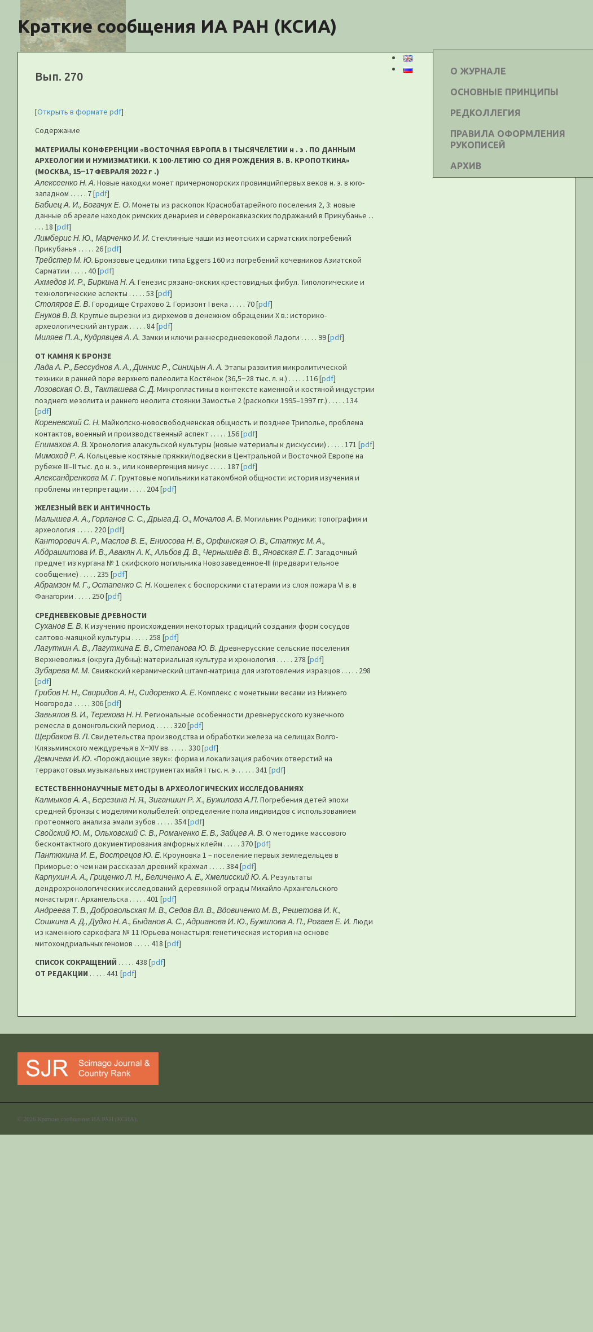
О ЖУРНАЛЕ (478, 71)
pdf (101, 193)
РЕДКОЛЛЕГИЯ (485, 113)
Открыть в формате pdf (79, 112)
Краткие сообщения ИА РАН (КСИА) (177, 26)
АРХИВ (465, 166)
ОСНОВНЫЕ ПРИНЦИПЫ (504, 92)
